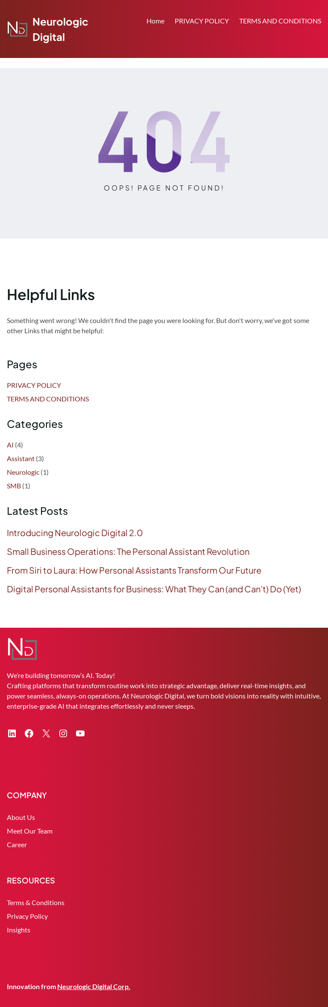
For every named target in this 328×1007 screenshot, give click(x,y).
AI (10, 445)
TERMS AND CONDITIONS (280, 21)
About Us (21, 817)
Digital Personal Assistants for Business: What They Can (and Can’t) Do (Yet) (154, 589)
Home (155, 21)
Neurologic (23, 472)
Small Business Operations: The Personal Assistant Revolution (128, 551)
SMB (14, 486)
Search (317, 45)
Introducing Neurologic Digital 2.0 (75, 532)
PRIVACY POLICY (202, 21)
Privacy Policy (27, 916)
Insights (18, 930)
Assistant (21, 458)
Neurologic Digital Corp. (93, 986)
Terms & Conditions (35, 902)
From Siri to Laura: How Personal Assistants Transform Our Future (134, 570)
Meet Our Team (30, 831)
